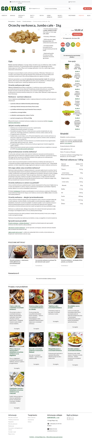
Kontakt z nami (12, 432)
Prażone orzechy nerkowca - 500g (77, 103)
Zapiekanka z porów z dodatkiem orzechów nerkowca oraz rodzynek (16, 391)
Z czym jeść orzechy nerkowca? (25, 149)
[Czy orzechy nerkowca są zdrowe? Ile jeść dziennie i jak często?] (46, 256)
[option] (25, 37)
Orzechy (4, 15)
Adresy (29, 421)
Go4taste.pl (17, 191)
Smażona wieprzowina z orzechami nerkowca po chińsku (36, 307)
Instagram (72, 418)
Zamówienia (31, 419)
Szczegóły (17, 328)
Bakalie (12, 15)
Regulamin (11, 421)
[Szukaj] (57, 8)
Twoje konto (32, 415)
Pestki (42, 15)
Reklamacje (11, 426)
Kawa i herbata (49, 16)
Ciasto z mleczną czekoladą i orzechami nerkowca (17, 307)
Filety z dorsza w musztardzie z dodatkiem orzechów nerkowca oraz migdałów (16, 352)
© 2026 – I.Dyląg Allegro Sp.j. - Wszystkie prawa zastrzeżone (46, 437)
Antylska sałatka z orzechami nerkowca (74, 349)
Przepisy (81, 15)
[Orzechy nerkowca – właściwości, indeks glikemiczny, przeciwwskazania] (20, 256)
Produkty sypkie (21, 16)
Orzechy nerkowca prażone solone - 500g (77, 113)
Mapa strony (11, 434)
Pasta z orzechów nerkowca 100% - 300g (77, 66)
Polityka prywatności (13, 419)
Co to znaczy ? (68, 143)
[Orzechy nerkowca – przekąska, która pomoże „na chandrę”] (72, 256)
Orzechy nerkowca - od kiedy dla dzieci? (19, 223)
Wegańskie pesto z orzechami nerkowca (55, 349)
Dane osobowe (31, 417)
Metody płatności (12, 424)
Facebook (68, 418)
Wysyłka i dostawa (13, 417)
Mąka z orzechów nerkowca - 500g (77, 94)
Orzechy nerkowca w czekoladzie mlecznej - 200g (77, 123)
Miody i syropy (60, 16)
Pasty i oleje (32, 16)
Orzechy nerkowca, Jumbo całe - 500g (77, 76)
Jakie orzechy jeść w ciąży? (15, 232)
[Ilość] (66, 34)
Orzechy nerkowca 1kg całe (77, 85)
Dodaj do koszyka (77, 35)
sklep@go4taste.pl (34, 8)
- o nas (53, 417)
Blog (88, 15)
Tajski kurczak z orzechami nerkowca (55, 306)
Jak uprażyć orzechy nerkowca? (16, 227)
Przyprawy (71, 15)
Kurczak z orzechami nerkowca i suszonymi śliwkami (36, 350)
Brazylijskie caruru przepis (74, 306)
